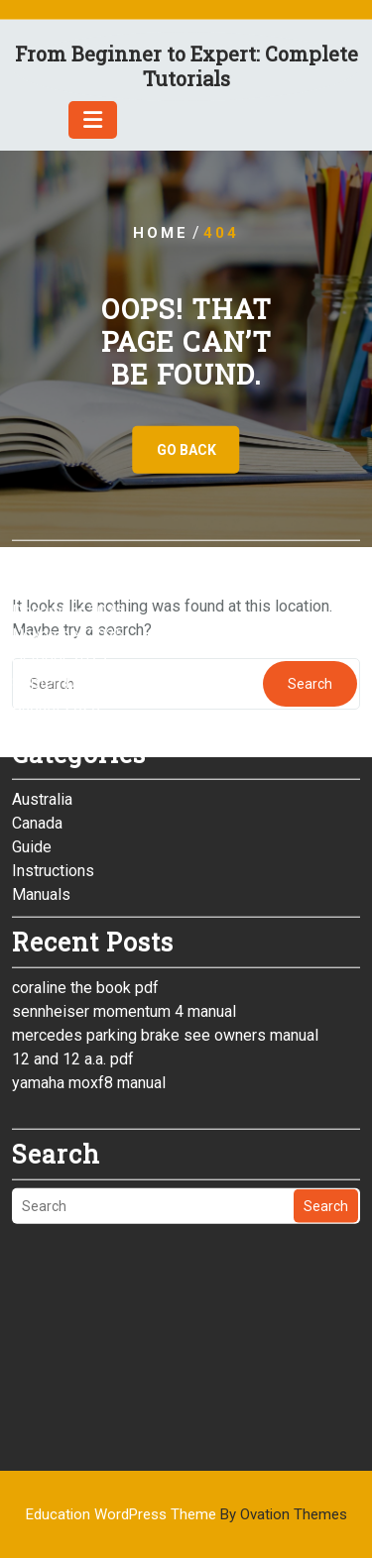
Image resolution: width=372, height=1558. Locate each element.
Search (326, 1105)
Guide (32, 745)
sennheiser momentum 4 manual (124, 910)
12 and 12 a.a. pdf (73, 957)
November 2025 (68, 533)
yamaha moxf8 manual (89, 981)
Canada (37, 722)
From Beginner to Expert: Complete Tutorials (186, 66)
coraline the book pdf (85, 886)
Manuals (41, 793)
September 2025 (70, 581)
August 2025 (56, 605)
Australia (42, 698)
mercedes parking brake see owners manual (165, 934)
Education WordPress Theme (186, 1514)
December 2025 (68, 510)
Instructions (53, 769)
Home (160, 233)
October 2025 (59, 557)
